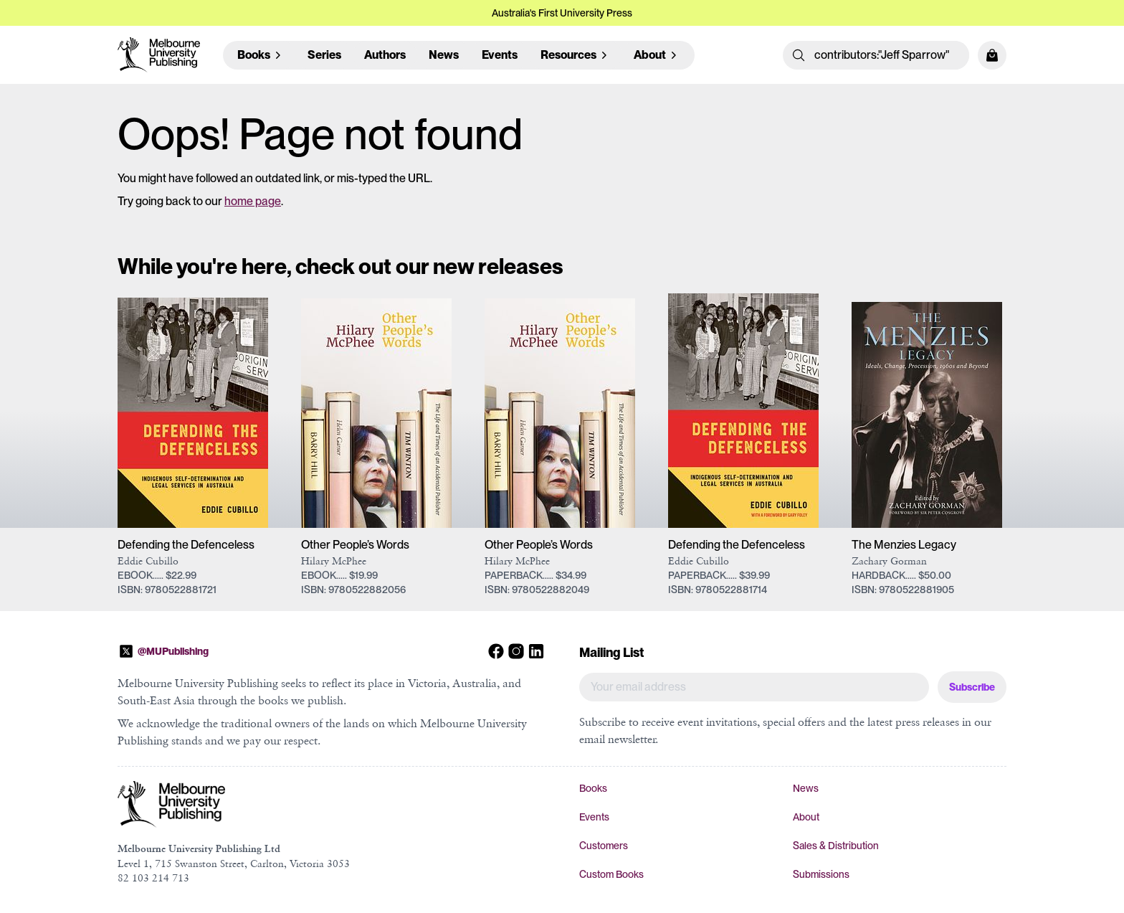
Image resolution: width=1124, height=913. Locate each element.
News (444, 55)
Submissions (821, 874)
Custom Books (611, 874)
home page (252, 201)
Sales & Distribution (836, 845)
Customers (603, 845)
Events (500, 55)
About (806, 817)
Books (593, 788)
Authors (385, 55)
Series (324, 55)
